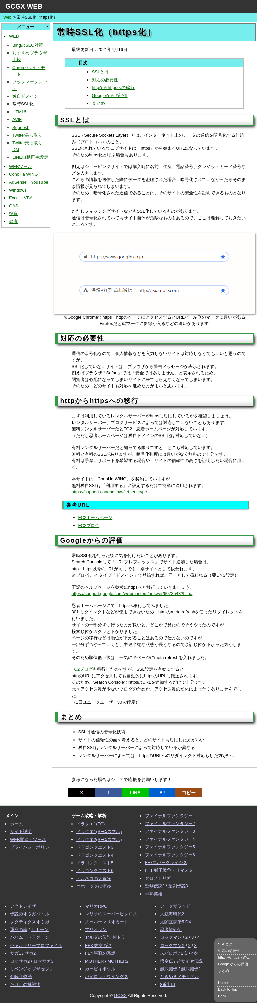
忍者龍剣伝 (171, 929)
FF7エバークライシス (166, 862)
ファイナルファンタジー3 (170, 831)
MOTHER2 (118, 961)
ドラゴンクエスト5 (94, 862)
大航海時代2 (172, 913)
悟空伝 (166, 961)
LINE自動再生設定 (30, 157)
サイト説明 (21, 831)
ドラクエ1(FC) (90, 823)
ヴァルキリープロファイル (36, 945)
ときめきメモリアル (179, 976)
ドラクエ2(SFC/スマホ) (99, 839)
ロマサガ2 (20, 961)
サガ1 (15, 953)
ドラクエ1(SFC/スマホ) (99, 831)
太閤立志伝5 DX (175, 921)
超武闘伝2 (191, 968)
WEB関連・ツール (28, 839)
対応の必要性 (105, 79)
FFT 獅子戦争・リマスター (171, 870)
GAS (13, 205)
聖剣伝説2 (155, 885)
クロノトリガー (160, 878)
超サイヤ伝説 (190, 961)
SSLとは (100, 71)
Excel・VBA (21, 197)
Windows (18, 190)
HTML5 (19, 111)
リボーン (40, 929)
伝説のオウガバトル (29, 913)
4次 (194, 953)
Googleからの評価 (110, 95)
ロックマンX (172, 945)
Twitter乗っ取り (27, 135)
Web (7, 17)
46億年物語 (21, 976)
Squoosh (20, 127)
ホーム (16, 823)
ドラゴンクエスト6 (94, 870)
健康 (13, 221)
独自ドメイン (25, 96)
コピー (189, 792)
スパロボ (168, 953)
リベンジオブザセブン (32, 968)
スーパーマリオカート (106, 921)
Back (222, 996)
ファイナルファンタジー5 (170, 846)
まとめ (98, 103)
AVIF (17, 119)
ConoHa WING (23, 174)
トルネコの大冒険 (93, 878)
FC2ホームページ (95, 517)
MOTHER (94, 961)
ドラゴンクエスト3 (94, 847)
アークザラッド (175, 906)
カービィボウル (100, 968)
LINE (135, 792)
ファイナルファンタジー (169, 815)
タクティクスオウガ (29, 921)
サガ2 (30, 953)
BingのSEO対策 (27, 45)
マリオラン (96, 929)
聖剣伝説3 (178, 885)
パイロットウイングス (106, 976)
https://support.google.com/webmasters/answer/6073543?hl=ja (132, 593)
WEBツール (20, 166)
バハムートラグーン (29, 937)
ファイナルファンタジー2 (170, 823)
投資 (13, 213)
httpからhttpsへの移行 (113, 87)
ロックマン (171, 937)
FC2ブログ (89, 525)
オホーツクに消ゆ (93, 886)
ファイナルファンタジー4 (170, 839)
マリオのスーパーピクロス (111, 913)
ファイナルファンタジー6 (170, 854)
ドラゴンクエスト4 (94, 855)
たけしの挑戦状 (25, 984)
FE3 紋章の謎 (98, 945)
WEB (14, 36)
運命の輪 (18, 929)
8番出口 (167, 984)
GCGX (120, 995)
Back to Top (227, 989)
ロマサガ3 (43, 961)
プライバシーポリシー (32, 847)
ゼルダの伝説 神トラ (105, 937)
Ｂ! (162, 792)
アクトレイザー (25, 906)
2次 (184, 953)
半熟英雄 (153, 893)
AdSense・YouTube (28, 182)
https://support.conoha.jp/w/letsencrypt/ (109, 491)
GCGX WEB (23, 6)
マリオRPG (96, 906)
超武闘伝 (168, 968)
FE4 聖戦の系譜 (100, 953)
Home (223, 983)
